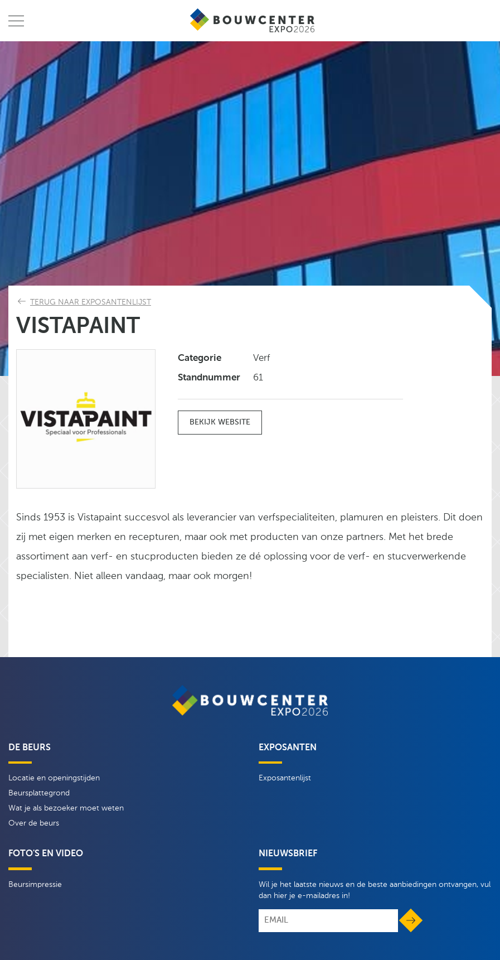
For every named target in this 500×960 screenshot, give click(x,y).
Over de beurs (33, 823)
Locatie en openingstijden (54, 778)
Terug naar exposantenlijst (90, 302)
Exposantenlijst (285, 778)
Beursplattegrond (39, 793)
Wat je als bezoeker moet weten (66, 808)
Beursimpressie (35, 885)
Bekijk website (220, 422)
